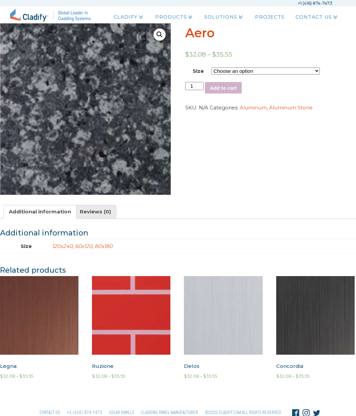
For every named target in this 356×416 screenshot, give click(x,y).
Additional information (40, 211)
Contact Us (316, 17)
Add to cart (223, 88)
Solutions (224, 17)
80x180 (104, 246)
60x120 (83, 246)
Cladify (129, 17)
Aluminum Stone (291, 107)
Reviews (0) (95, 211)
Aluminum (253, 107)
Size (198, 71)
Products (174, 17)
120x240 (62, 246)
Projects (269, 17)
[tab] (39, 212)
